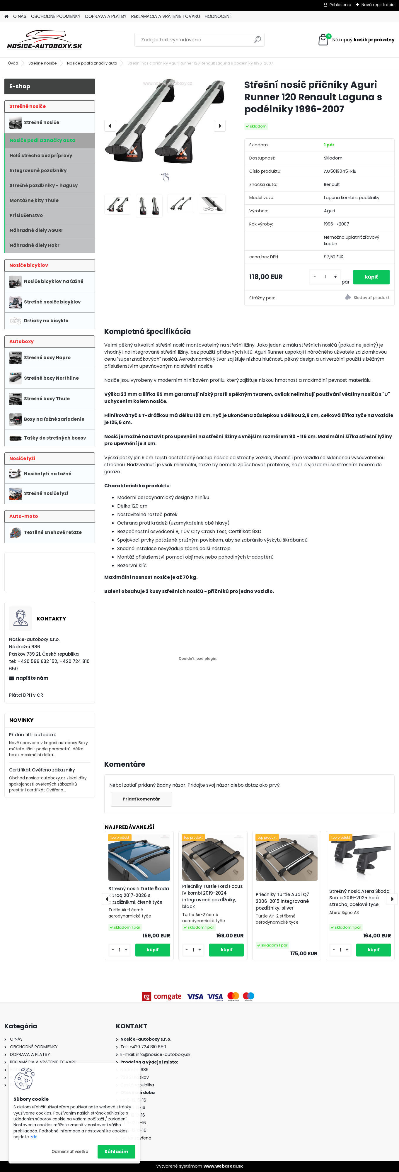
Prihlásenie (340, 5)
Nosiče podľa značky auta (92, 63)
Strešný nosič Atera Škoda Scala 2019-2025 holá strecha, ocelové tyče (359, 898)
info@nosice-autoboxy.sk (163, 1054)
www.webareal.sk (223, 1166)
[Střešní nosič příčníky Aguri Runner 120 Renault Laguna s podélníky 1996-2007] (165, 121)
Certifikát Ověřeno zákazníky (42, 770)
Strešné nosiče (42, 63)
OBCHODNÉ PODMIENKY (56, 16)
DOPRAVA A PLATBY (106, 16)
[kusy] (325, 277)
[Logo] (44, 40)
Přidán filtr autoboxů (33, 735)
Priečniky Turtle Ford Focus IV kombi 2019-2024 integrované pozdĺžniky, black (212, 896)
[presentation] (110, 126)
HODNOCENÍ (218, 16)
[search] (257, 42)
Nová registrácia (378, 5)
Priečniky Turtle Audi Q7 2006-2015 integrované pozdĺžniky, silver (282, 901)
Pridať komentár (141, 799)
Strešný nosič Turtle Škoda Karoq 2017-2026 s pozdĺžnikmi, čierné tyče (138, 895)
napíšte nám (32, 678)
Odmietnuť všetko (70, 1151)
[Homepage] (6, 16)
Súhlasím (116, 1151)
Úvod (13, 63)
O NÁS (19, 16)
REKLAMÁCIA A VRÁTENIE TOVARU (165, 16)
